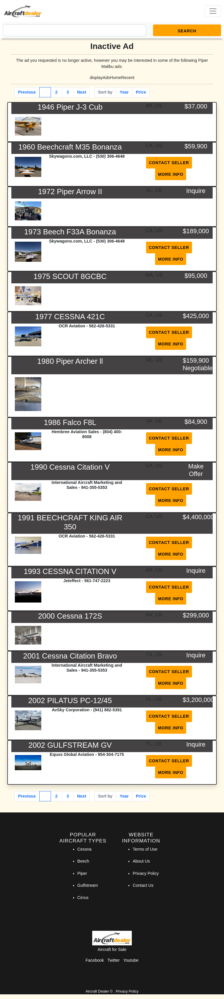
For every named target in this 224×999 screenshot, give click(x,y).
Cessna (84, 849)
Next (81, 92)
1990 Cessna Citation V (70, 467)
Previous (27, 92)
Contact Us (143, 885)
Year (124, 92)
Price (141, 92)
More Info (170, 174)
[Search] (74, 30)
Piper (82, 873)
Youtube (130, 960)
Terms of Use (145, 849)
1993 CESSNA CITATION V (70, 571)
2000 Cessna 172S (70, 616)
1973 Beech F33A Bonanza (70, 232)
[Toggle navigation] (213, 11)
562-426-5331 (102, 326)
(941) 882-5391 (107, 709)
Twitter (113, 960)
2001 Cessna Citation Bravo (70, 656)
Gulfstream (87, 885)
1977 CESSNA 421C (70, 316)
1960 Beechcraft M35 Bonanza (70, 147)
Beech (83, 861)
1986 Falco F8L (70, 422)
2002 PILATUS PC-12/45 (70, 700)
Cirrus (82, 897)
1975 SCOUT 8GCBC (70, 276)
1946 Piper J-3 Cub (70, 107)
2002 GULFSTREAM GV (70, 745)
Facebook (95, 960)
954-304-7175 (111, 754)
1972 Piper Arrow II (70, 191)
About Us (141, 861)
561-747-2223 (97, 580)
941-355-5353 (94, 487)
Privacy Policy (146, 873)
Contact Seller (169, 162)
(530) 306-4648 (110, 156)
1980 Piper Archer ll (70, 361)
